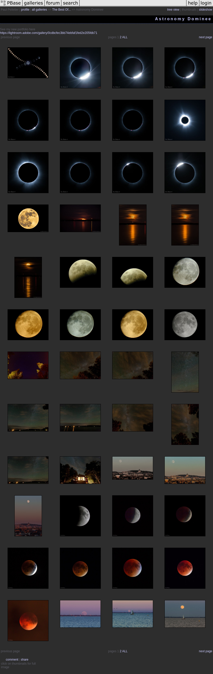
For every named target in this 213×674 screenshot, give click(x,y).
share (24, 659)
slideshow (205, 9)
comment (12, 659)
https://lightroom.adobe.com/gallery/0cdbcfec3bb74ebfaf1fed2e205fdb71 (48, 33)
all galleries (39, 9)
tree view (173, 9)
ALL (124, 37)
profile (25, 9)
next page (205, 37)
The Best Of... (61, 9)
